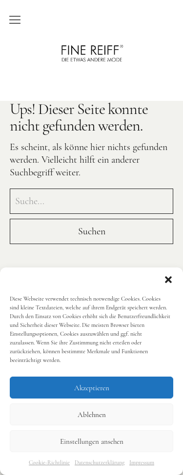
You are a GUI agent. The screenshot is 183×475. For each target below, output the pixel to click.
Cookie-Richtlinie (49, 462)
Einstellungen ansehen (91, 441)
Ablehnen (92, 414)
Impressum (141, 462)
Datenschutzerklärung (99, 462)
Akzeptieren (91, 387)
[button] (168, 280)
